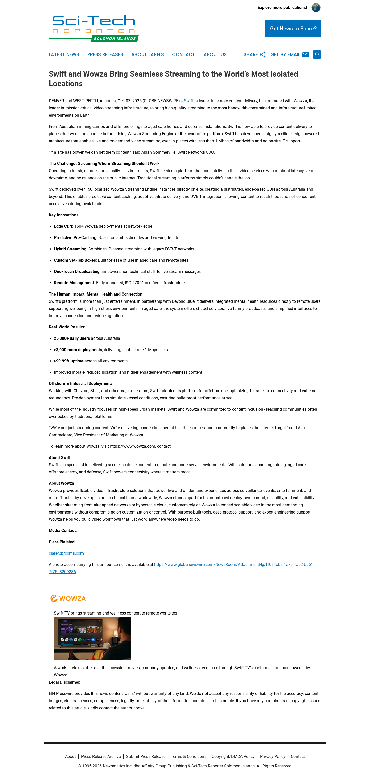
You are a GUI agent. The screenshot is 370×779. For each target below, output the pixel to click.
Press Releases (105, 54)
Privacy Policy (272, 756)
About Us (215, 54)
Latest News (64, 54)
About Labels (147, 54)
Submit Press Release (145, 756)
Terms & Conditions (188, 756)
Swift (188, 100)
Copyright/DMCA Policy (233, 756)
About (70, 756)
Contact (183, 54)
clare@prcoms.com (66, 553)
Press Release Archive (101, 756)
